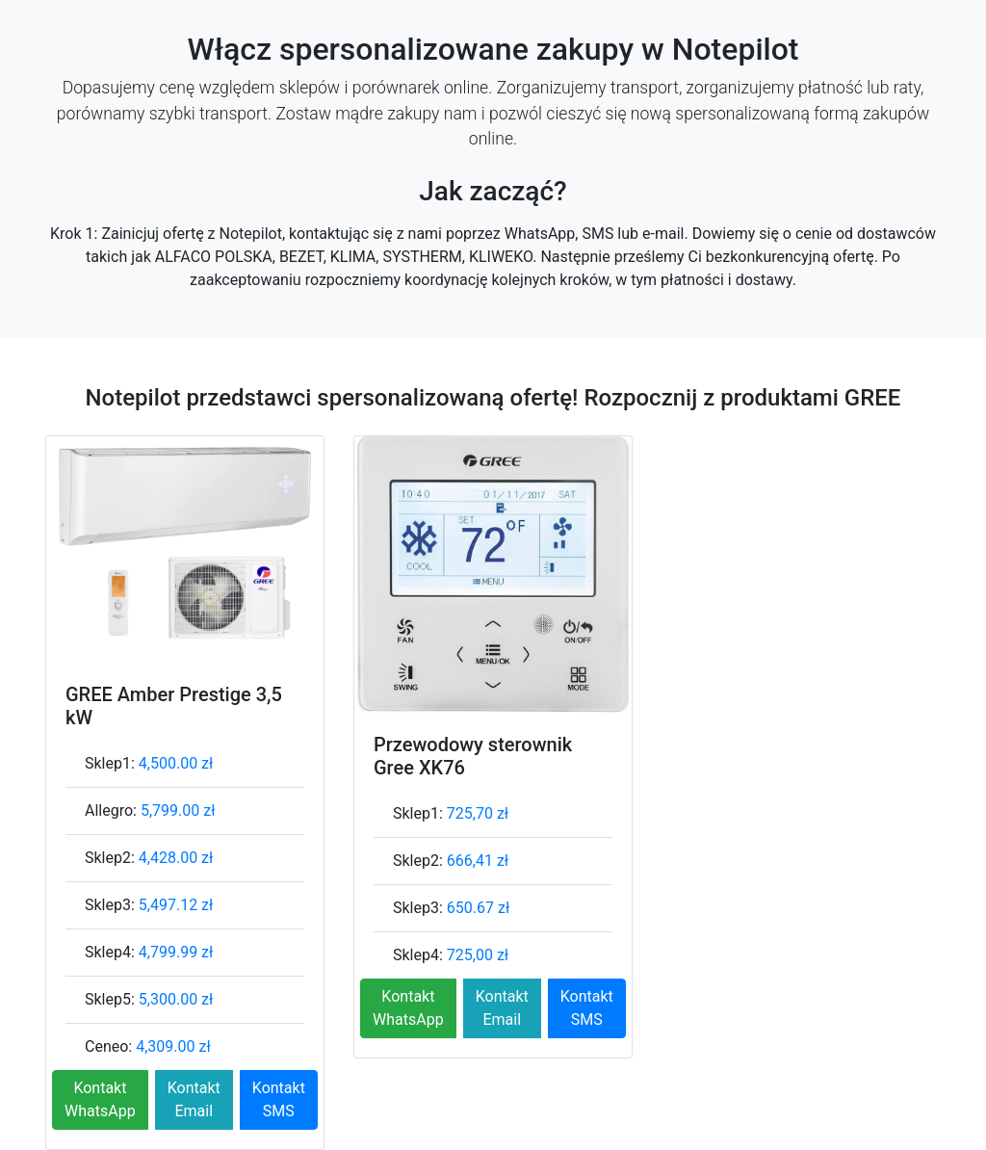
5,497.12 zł (176, 905)
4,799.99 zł (176, 952)
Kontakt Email (194, 1099)
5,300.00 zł (176, 999)
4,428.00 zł (176, 858)
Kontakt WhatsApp (100, 1099)
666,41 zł (477, 860)
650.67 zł (478, 908)
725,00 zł (477, 955)
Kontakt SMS (278, 1099)
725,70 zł (477, 813)
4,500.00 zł (176, 763)
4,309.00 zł (173, 1046)
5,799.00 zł (178, 810)
